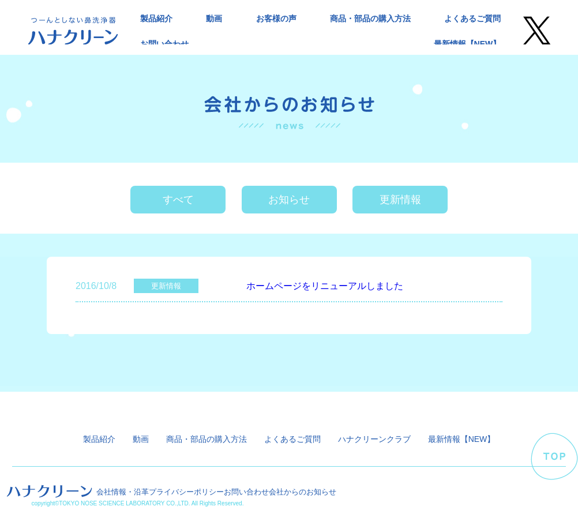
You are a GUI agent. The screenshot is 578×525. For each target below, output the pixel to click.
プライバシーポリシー (186, 491)
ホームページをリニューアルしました (324, 286)
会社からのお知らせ (302, 491)
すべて (178, 199)
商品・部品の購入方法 (370, 18)
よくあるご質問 (472, 18)
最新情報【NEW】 (467, 43)
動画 (214, 18)
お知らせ (289, 199)
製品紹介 (156, 18)
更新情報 (400, 199)
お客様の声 (276, 18)
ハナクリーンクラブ (374, 439)
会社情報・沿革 (122, 491)
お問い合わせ (164, 43)
